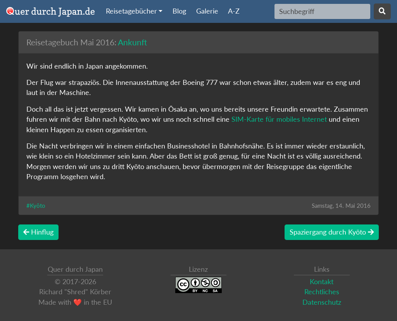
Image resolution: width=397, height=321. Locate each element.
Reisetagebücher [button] (131, 11)
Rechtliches (321, 292)
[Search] (322, 11)
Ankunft (132, 42)
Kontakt (321, 282)
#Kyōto (35, 205)
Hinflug (38, 232)
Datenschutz (321, 302)
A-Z (234, 11)
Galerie (207, 11)
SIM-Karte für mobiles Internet (279, 119)
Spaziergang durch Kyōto (332, 232)
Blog (179, 11)
